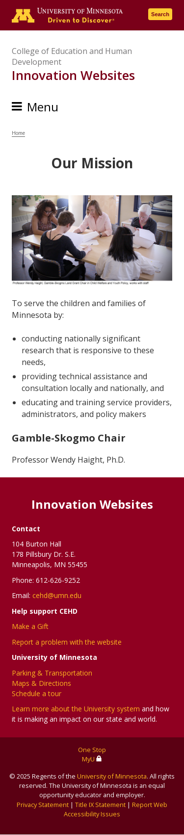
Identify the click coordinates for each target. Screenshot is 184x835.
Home (18, 133)
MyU (92, 759)
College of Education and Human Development (72, 56)
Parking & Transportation (52, 673)
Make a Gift (30, 626)
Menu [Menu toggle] (42, 107)
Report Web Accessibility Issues (115, 809)
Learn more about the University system (76, 708)
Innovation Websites (73, 75)
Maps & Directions (41, 683)
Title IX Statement (100, 804)
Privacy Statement (43, 804)
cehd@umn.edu (56, 595)
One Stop (92, 749)
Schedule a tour (36, 693)
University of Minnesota (112, 776)
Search (160, 14)
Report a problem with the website (67, 642)
